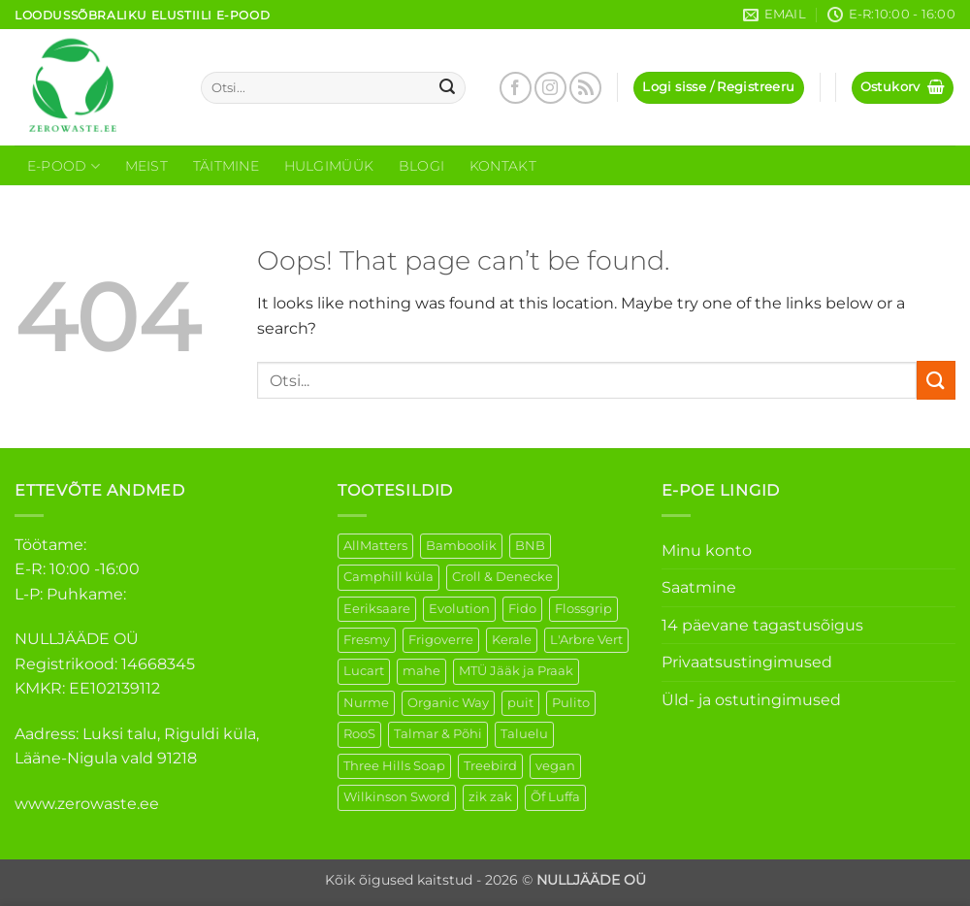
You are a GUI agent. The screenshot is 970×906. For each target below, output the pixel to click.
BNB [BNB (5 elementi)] (530, 545)
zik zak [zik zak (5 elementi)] (490, 797)
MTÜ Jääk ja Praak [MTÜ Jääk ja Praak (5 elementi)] (516, 670)
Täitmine (226, 166)
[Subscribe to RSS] (585, 88)
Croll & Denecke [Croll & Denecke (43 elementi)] (502, 576)
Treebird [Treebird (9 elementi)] (490, 766)
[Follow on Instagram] (550, 88)
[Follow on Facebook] (516, 88)
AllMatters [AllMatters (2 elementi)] (375, 545)
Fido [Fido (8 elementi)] (522, 608)
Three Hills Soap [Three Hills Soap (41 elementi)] (394, 766)
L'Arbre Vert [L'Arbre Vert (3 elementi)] (586, 639)
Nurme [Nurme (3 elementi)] (366, 703)
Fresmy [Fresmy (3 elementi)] (366, 639)
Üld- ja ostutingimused (751, 700)
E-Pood (63, 166)
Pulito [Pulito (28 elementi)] (571, 703)
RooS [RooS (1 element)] (359, 734)
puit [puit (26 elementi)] (520, 703)
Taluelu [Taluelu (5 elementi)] (524, 734)
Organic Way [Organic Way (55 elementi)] (448, 703)
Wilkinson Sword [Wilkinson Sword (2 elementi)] (396, 797)
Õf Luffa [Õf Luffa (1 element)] (555, 797)
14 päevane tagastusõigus (762, 625)
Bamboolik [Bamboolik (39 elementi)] (461, 545)
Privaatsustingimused (747, 662)
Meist (146, 166)
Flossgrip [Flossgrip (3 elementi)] (583, 608)
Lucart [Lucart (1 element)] (363, 670)
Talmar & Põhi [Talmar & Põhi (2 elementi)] (438, 734)
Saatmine (699, 587)
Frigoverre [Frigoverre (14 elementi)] (440, 639)
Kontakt (502, 166)
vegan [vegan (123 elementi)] (555, 766)
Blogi (421, 166)
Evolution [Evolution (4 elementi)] (459, 608)
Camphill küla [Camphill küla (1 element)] (388, 576)
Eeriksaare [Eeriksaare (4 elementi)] (376, 608)
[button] (718, 88)
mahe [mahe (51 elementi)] (421, 670)
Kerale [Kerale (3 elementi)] (512, 639)
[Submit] (448, 88)
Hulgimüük (329, 166)
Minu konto (707, 550)
